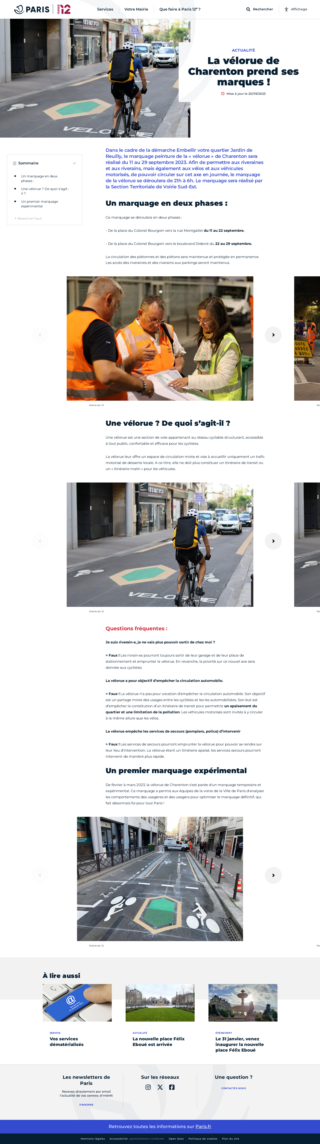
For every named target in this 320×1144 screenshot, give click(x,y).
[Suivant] (273, 335)
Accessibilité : (137, 1138)
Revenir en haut (30, 218)
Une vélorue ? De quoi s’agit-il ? (45, 191)
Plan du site (230, 1138)
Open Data (176, 1138)
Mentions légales (93, 1138)
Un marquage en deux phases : (39, 178)
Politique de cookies (203, 1138)
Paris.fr (203, 1126)
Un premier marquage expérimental (39, 203)
